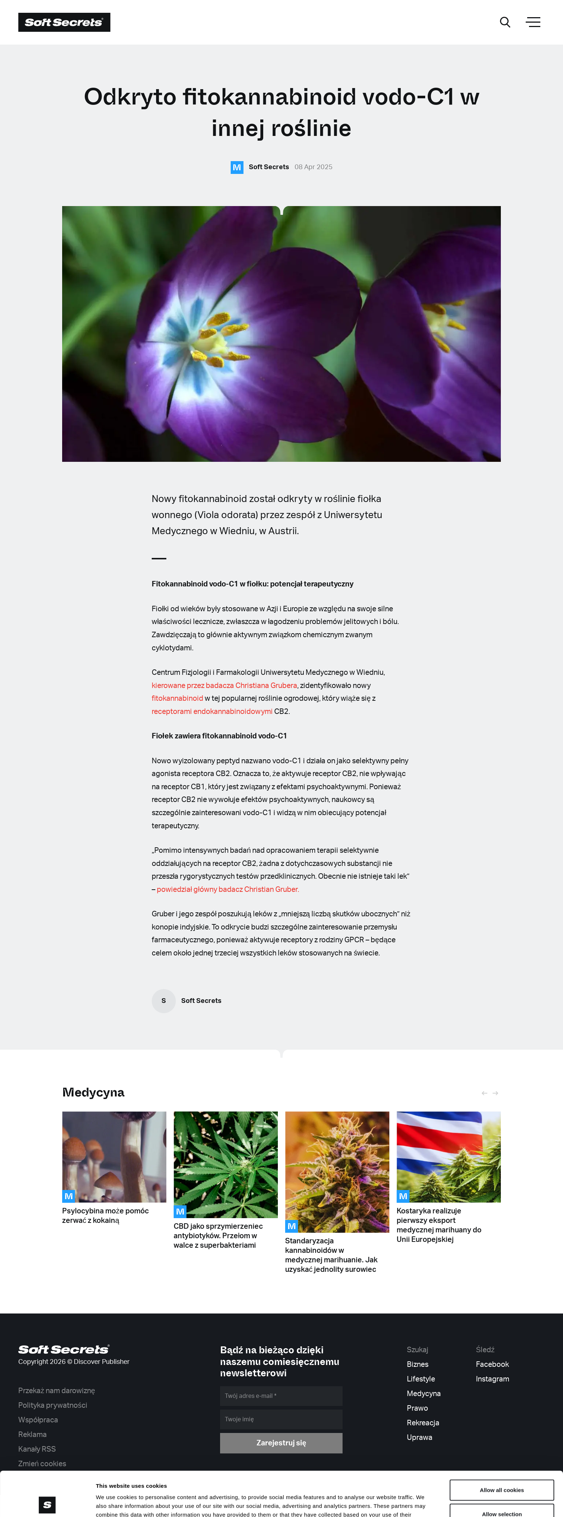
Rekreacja (423, 1423)
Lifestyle (421, 1379)
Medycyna (93, 1092)
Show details (384, 1502)
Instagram (492, 1379)
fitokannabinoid (177, 698)
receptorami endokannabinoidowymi (212, 711)
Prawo (417, 1408)
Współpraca (38, 1420)
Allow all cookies (502, 1445)
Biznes (417, 1364)
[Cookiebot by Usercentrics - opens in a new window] (47, 1502)
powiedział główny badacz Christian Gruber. (228, 889)
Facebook (492, 1364)
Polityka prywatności (52, 1405)
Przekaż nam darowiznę (56, 1391)
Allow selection (502, 1469)
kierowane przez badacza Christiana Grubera (224, 685)
